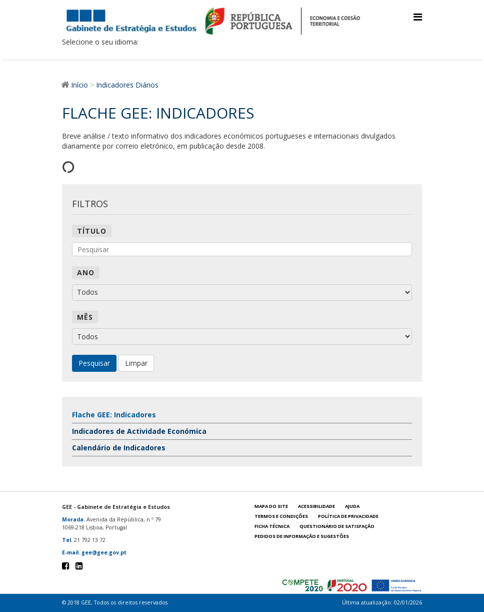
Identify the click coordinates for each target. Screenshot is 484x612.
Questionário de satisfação (337, 526)
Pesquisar (94, 363)
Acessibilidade (316, 506)
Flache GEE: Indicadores (114, 414)
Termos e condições (281, 516)
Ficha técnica (272, 526)
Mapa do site (271, 506)
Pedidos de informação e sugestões (301, 536)
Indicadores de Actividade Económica (139, 431)
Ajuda (352, 506)
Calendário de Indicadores (119, 447)
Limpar (136, 363)
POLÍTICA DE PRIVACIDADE (348, 516)
